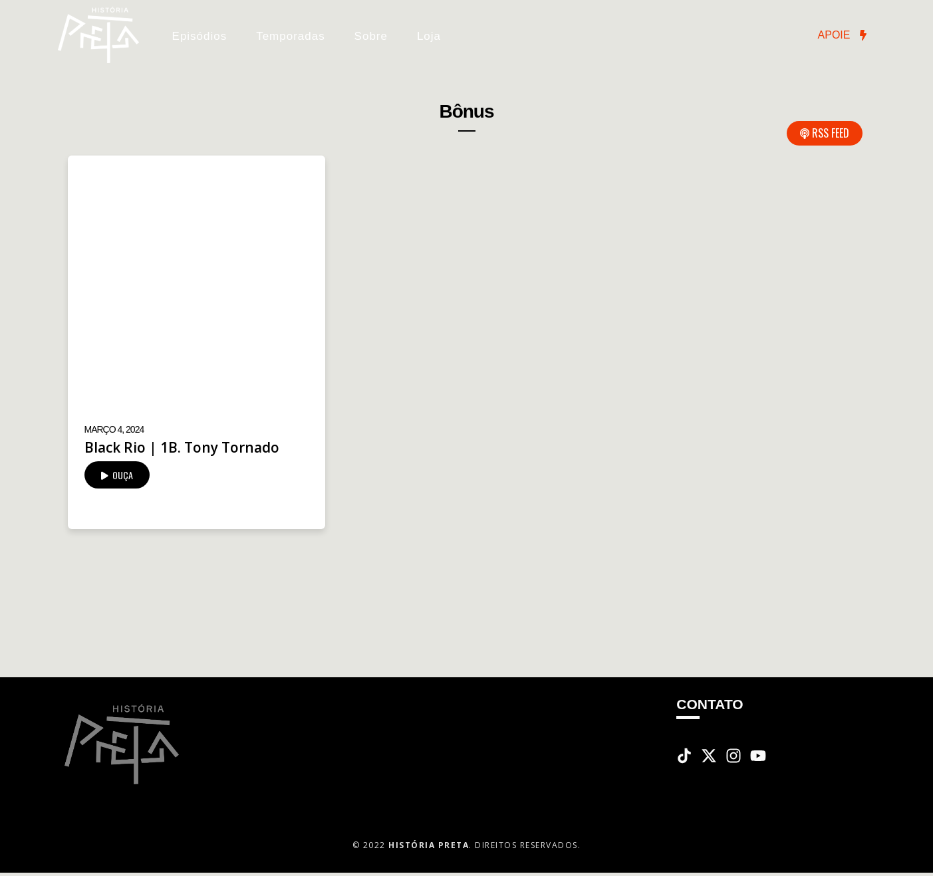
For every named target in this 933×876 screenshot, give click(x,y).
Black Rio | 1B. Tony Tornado (181, 447)
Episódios (199, 36)
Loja (429, 36)
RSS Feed (824, 133)
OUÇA (117, 475)
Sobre (371, 36)
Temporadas (290, 36)
